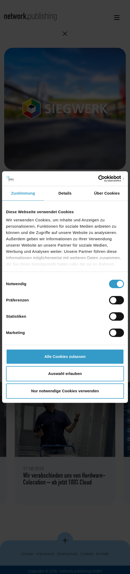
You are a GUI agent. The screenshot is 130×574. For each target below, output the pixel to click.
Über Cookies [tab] (107, 193)
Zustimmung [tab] (23, 193)
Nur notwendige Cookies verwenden (65, 391)
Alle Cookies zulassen (65, 356)
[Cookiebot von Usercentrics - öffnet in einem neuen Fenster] (101, 178)
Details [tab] (65, 193)
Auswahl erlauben (65, 373)
